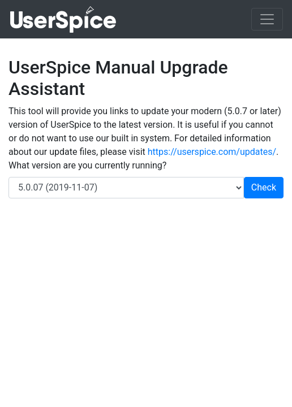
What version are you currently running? (87, 165)
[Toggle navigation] (267, 19)
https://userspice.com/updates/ (212, 151)
